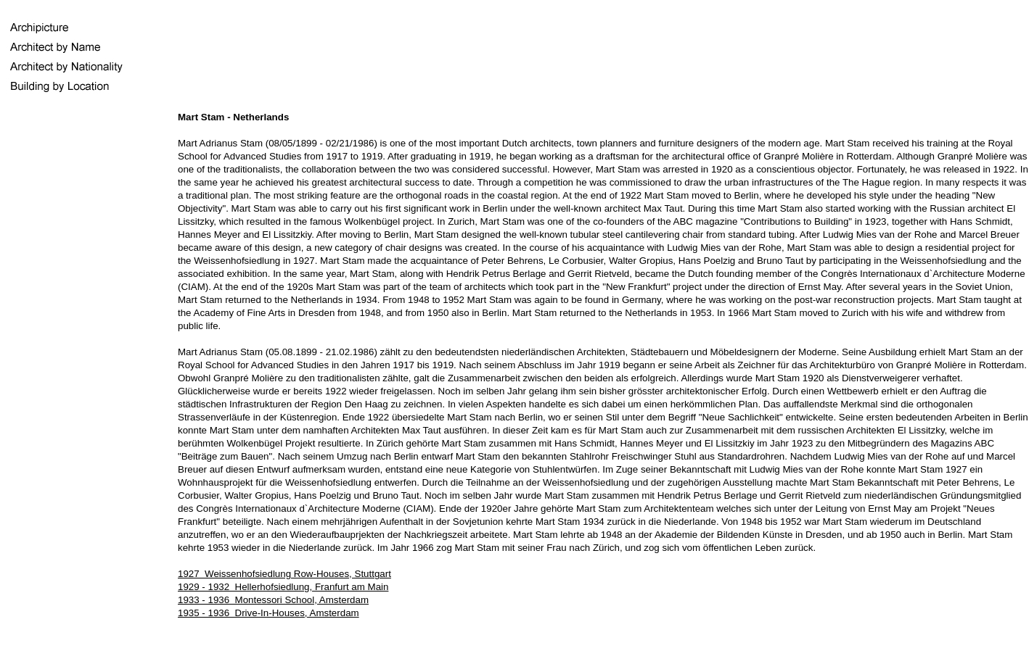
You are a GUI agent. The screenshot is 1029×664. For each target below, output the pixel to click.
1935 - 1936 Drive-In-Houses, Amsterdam (268, 612)
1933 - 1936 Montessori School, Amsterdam (273, 599)
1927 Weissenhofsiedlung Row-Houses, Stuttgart (284, 573)
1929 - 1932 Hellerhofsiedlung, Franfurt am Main (283, 586)
